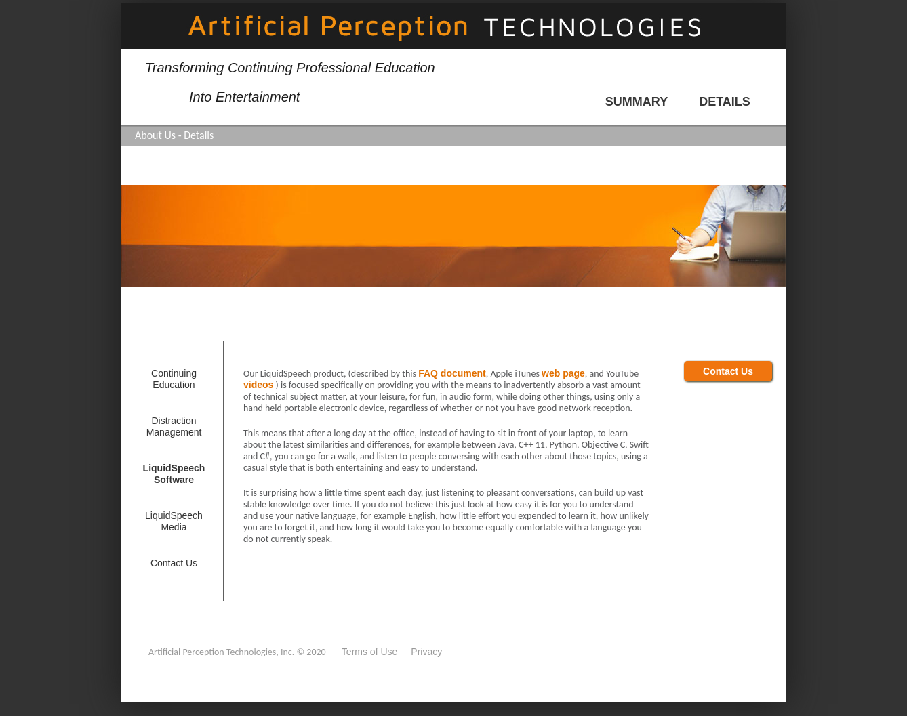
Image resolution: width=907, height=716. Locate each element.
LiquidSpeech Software (174, 474)
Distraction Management (174, 426)
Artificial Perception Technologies (453, 26)
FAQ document (452, 373)
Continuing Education (174, 379)
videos (258, 384)
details (724, 101)
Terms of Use (369, 651)
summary (636, 101)
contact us (173, 562)
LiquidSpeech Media (174, 521)
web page (563, 373)
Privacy (426, 651)
